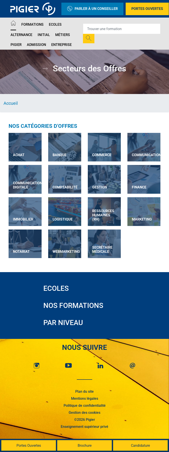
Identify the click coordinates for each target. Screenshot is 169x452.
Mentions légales (84, 398)
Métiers (62, 35)
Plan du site (84, 391)
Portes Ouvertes (147, 9)
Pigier (16, 45)
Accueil (11, 103)
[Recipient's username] (121, 29)
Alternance (21, 35)
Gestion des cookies (84, 412)
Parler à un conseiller (92, 9)
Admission (36, 45)
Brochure (85, 445)
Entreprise (61, 45)
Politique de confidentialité (85, 405)
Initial (44, 35)
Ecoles (55, 24)
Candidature (140, 445)
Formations (32, 24)
